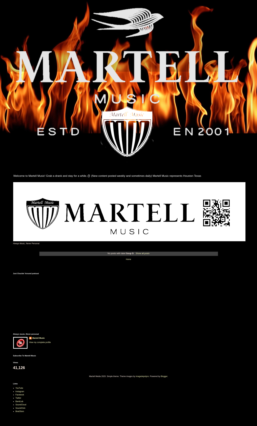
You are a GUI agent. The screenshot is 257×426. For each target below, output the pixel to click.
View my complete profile (40, 342)
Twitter (18, 398)
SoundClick (20, 408)
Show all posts (142, 253)
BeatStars (19, 411)
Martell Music (38, 338)
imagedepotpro (142, 376)
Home (128, 259)
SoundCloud (20, 405)
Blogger (164, 376)
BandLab (19, 401)
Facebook (19, 395)
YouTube (19, 388)
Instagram (19, 391)
